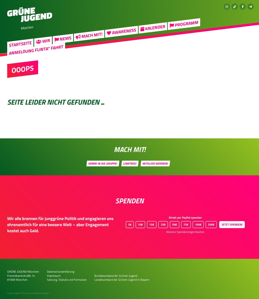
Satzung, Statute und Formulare (67, 280)
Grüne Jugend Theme (17, 293)
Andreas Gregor (41, 293)
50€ (173, 224)
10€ (139, 224)
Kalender (152, 27)
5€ (128, 224)
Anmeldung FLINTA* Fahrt (36, 49)
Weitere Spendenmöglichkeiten (185, 232)
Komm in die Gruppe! (103, 163)
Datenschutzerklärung (60, 272)
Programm (184, 23)
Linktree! (130, 163)
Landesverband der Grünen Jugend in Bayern (121, 280)
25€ (161, 224)
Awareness (121, 31)
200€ (210, 224)
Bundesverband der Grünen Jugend (115, 276)
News (62, 38)
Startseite (20, 43)
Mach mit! (89, 35)
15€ (150, 224)
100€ (197, 224)
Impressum (53, 276)
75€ (184, 224)
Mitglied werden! (155, 163)
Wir (43, 41)
